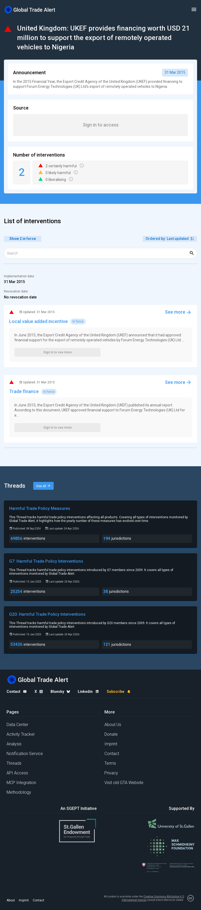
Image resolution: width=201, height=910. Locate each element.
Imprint (110, 743)
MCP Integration (21, 782)
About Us (112, 724)
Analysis (14, 743)
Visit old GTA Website (123, 782)
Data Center (17, 724)
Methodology (19, 792)
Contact (111, 753)
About (11, 900)
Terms (110, 763)
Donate (111, 734)
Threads (14, 763)
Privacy (111, 772)
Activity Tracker (21, 734)
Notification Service (25, 753)
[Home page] (30, 9)
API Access (17, 772)
